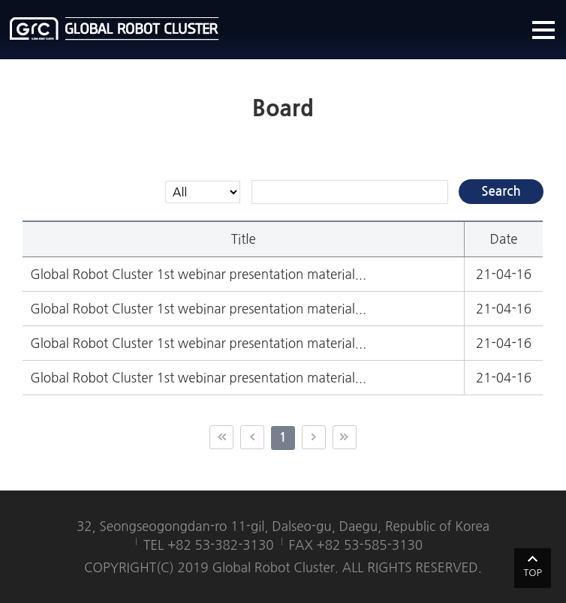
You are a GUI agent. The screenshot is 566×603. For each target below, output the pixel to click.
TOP (532, 573)
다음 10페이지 (314, 437)
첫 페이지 (221, 437)
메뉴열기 (543, 30)
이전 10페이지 (252, 437)
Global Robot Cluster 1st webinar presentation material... (198, 274)
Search (501, 191)
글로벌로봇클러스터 (114, 28)
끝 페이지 (345, 437)
